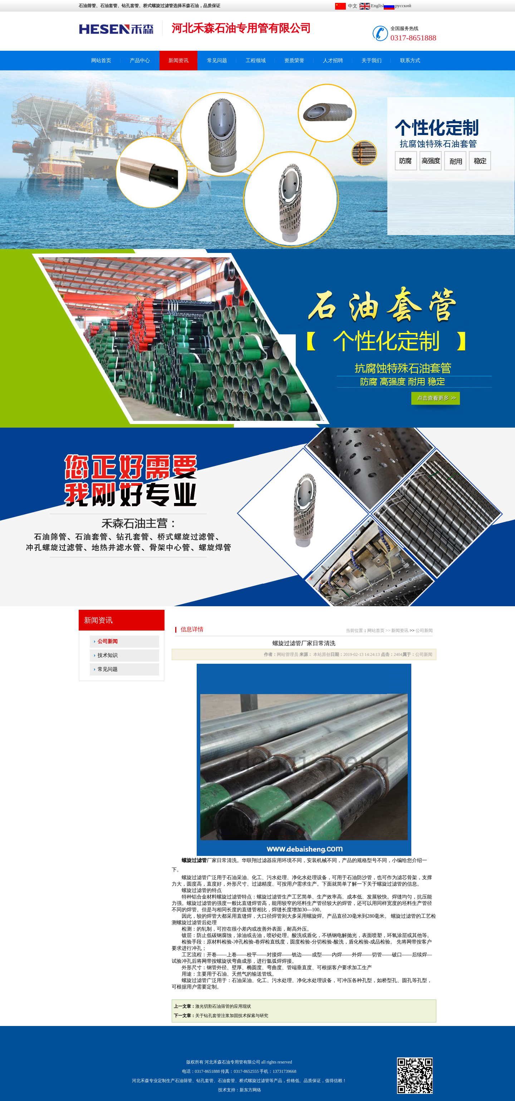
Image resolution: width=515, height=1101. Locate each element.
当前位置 (354, 630)
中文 (352, 6)
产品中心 (140, 60)
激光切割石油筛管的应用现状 (223, 1006)
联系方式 (410, 60)
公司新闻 (108, 641)
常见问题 (217, 60)
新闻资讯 (178, 60)
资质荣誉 (294, 60)
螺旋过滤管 (194, 860)
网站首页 (101, 60)
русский (403, 5)
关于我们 (372, 60)
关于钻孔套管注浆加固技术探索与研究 (231, 1015)
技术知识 (108, 655)
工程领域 (256, 60)
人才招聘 (333, 60)
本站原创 (321, 654)
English (378, 5)
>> (388, 630)
